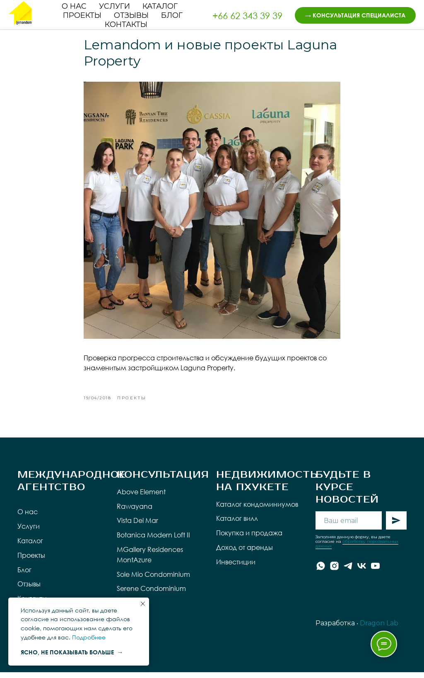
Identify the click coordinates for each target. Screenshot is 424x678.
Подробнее (89, 637)
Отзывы (131, 15)
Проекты (82, 15)
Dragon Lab (379, 629)
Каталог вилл (237, 524)
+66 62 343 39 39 (247, 15)
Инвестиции (235, 568)
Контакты (126, 24)
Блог (172, 15)
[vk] (362, 571)
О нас (74, 6)
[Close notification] (143, 604)
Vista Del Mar (137, 526)
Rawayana (134, 512)
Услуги (114, 6)
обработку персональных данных (357, 549)
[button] (355, 15)
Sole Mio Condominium (153, 580)
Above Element (141, 497)
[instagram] (334, 571)
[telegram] (348, 571)
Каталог (160, 6)
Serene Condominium (151, 595)
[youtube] (375, 571)
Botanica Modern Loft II (153, 541)
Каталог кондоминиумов (257, 510)
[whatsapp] (321, 571)
